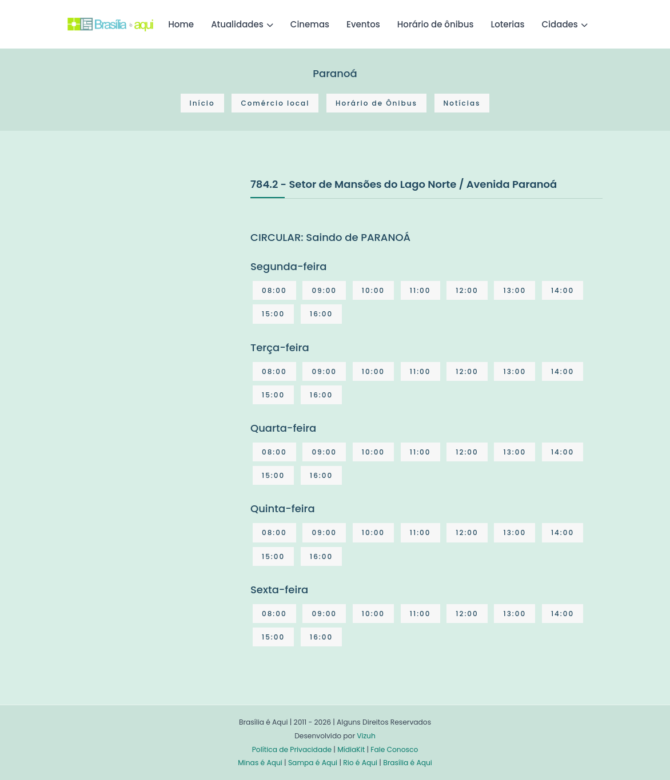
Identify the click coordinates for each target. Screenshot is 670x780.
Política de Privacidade (292, 749)
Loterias (508, 24)
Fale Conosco (394, 749)
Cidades (560, 24)
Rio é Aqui (360, 762)
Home (181, 24)
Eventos (363, 24)
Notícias (462, 103)
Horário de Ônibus (376, 103)
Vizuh (366, 736)
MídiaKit (351, 749)
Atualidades (237, 24)
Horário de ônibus (435, 24)
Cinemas (309, 24)
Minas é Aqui (260, 762)
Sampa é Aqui (312, 762)
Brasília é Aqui (407, 762)
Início (202, 103)
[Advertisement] (153, 261)
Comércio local (275, 103)
